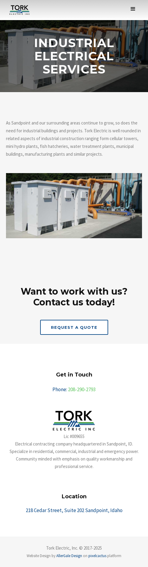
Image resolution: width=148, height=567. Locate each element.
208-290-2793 (82, 389)
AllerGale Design (69, 555)
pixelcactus (97, 555)
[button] (133, 9)
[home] (18, 10)
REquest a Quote (74, 327)
